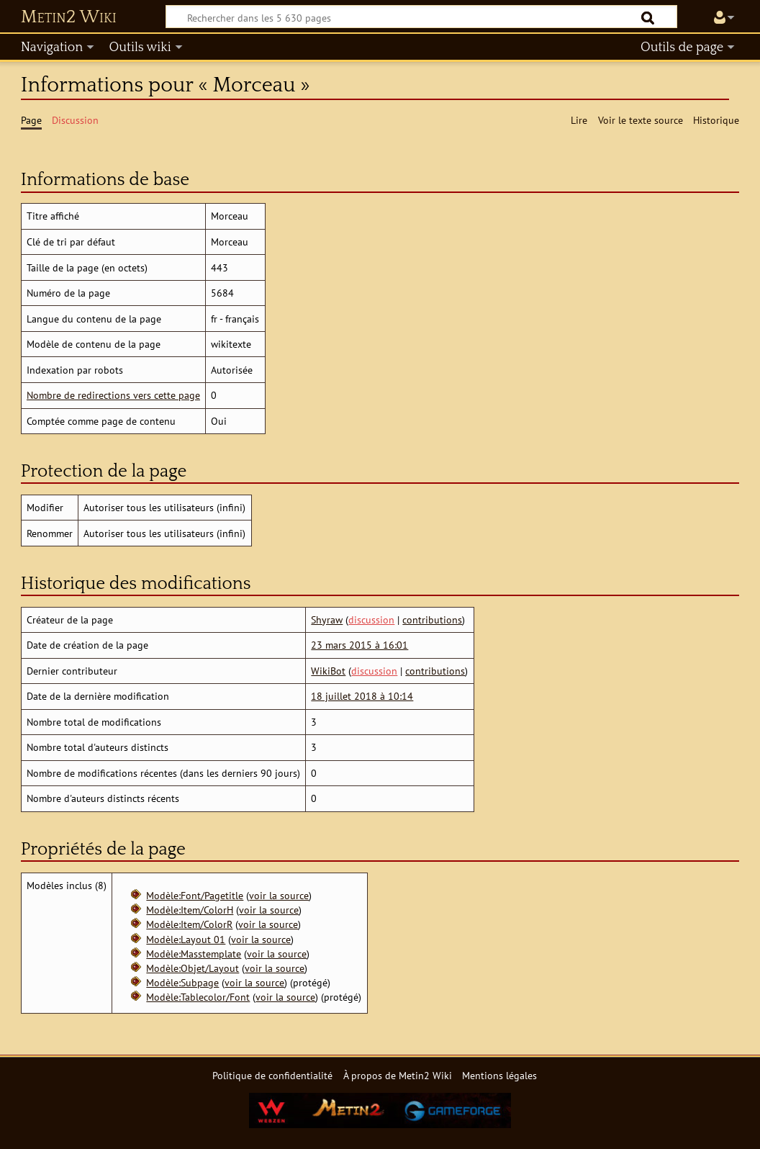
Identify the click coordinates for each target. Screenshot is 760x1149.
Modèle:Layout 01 (185, 939)
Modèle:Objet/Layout (192, 968)
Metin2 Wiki (69, 17)
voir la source (279, 895)
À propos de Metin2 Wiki (397, 1075)
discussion (371, 619)
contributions (432, 619)
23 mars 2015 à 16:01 (359, 645)
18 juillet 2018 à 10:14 (362, 696)
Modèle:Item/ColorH (189, 909)
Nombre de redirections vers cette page (113, 395)
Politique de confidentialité (272, 1075)
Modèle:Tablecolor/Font (198, 997)
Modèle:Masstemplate (193, 953)
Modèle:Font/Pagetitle (194, 895)
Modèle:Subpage (182, 982)
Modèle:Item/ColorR (189, 924)
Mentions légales (499, 1075)
